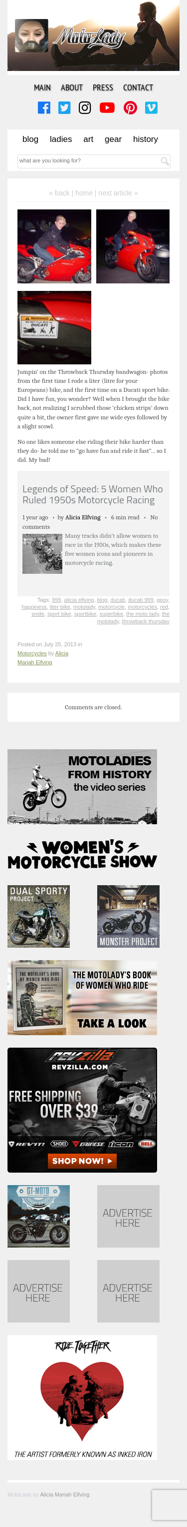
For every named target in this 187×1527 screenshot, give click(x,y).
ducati (118, 600)
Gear (113, 139)
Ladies (61, 139)
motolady (84, 607)
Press (103, 87)
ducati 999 (141, 600)
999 (56, 600)
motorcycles (142, 607)
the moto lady (142, 614)
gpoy (162, 600)
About (72, 87)
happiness (34, 607)
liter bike (60, 607)
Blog (30, 139)
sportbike (85, 614)
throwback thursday (146, 621)
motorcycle (111, 607)
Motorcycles (32, 653)
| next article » (116, 193)
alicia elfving (79, 600)
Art (88, 139)
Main (42, 87)
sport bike (59, 614)
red (164, 607)
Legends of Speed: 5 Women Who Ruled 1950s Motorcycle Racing (92, 494)
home (84, 193)
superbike (112, 614)
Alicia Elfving (83, 517)
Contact (138, 87)
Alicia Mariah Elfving (64, 1495)
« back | (62, 193)
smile (37, 614)
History (145, 139)
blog (102, 600)
